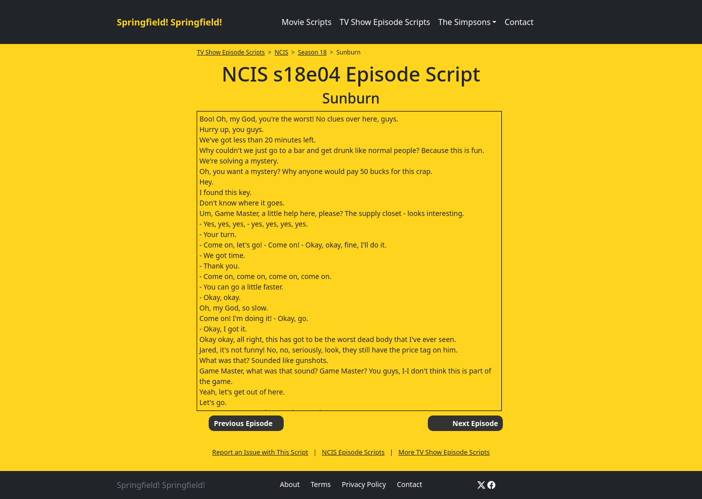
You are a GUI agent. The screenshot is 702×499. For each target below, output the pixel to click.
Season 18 (312, 52)
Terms (321, 484)
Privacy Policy (364, 484)
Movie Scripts (307, 22)
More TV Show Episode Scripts (444, 452)
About (290, 484)
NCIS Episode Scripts (353, 452)
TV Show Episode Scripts (385, 22)
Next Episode (475, 423)
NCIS (281, 52)
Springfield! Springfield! (169, 22)
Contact (518, 22)
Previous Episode (243, 423)
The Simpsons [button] (464, 22)
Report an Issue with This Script (260, 452)
